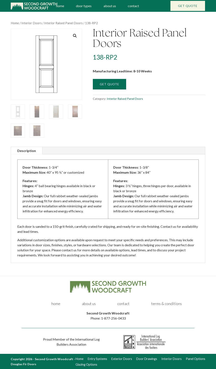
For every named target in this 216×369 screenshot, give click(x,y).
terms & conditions (166, 303)
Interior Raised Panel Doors (63, 23)
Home (15, 23)
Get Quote (187, 6)
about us (110, 6)
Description (26, 151)
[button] (75, 36)
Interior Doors (31, 23)
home (60, 6)
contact (133, 6)
